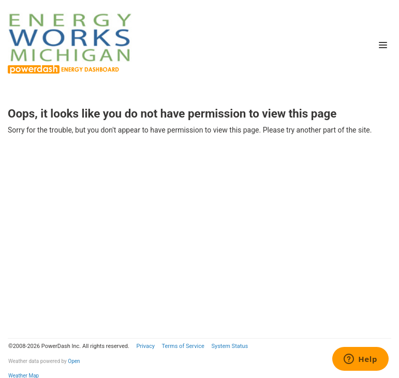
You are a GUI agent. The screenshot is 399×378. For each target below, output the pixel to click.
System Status (229, 346)
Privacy (145, 346)
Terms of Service (182, 346)
